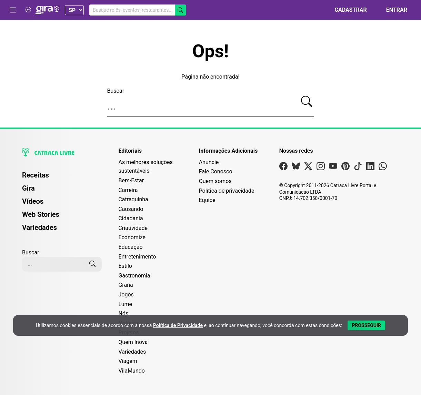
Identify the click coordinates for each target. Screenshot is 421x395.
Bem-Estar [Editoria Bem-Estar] (131, 180)
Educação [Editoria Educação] (130, 247)
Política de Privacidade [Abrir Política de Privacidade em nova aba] (178, 325)
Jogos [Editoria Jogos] (125, 294)
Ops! (210, 51)
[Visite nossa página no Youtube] (333, 167)
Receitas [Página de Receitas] (35, 175)
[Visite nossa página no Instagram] (321, 167)
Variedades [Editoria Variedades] (132, 351)
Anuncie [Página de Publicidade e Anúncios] (209, 162)
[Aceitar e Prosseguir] (366, 325)
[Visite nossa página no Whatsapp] (383, 167)
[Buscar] (180, 10)
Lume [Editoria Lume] (125, 304)
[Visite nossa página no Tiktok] (358, 167)
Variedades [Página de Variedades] (39, 227)
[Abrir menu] (12, 10)
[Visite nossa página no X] (308, 167)
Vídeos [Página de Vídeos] (32, 201)
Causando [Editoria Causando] (130, 209)
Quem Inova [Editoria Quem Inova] (133, 342)
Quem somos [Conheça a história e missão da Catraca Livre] (215, 181)
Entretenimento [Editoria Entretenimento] (137, 256)
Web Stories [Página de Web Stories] (40, 214)
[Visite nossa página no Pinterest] (345, 167)
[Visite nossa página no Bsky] (296, 167)
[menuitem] (62, 178)
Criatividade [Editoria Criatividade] (132, 228)
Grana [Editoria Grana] (125, 285)
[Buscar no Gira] (137, 10)
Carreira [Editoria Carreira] (128, 190)
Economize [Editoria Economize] (132, 237)
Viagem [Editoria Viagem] (127, 361)
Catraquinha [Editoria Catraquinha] (133, 199)
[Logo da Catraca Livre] (62, 152)
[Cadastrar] (347, 10)
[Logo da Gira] (47, 10)
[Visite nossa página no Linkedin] (370, 167)
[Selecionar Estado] (74, 10)
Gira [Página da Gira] (28, 188)
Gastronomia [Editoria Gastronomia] (134, 275)
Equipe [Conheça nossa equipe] (207, 200)
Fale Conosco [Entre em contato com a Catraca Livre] (215, 171)
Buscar (115, 91)
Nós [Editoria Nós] (123, 313)
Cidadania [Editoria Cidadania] (130, 218)
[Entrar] (392, 10)
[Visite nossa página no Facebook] (283, 167)
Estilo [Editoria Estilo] (125, 266)
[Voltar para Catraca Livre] (28, 10)
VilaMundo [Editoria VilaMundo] (131, 370)
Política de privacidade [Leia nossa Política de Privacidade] (226, 191)
